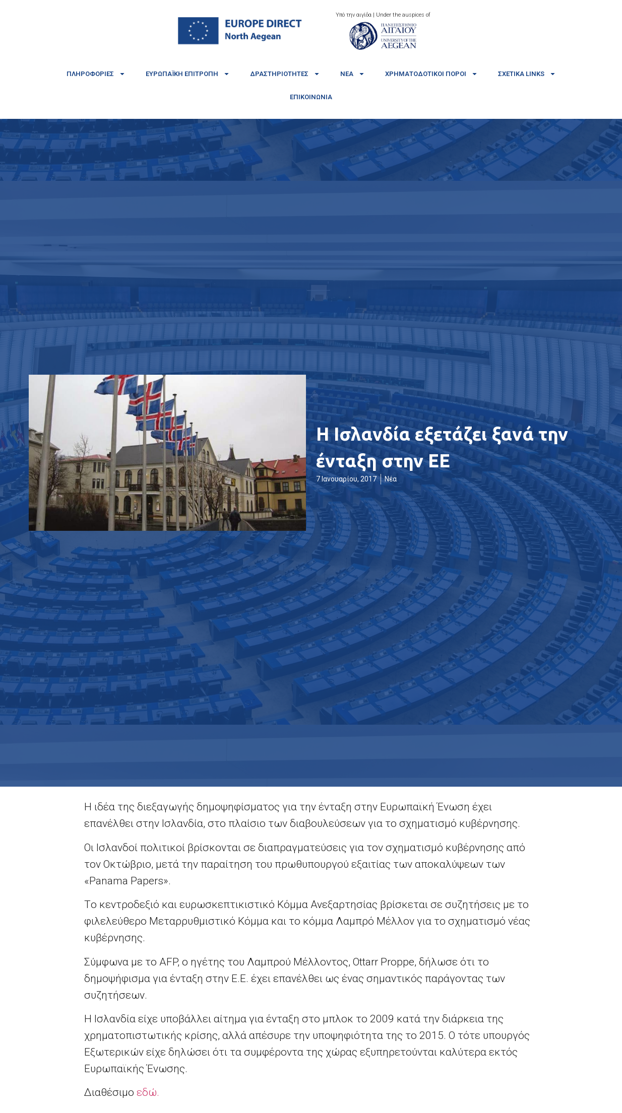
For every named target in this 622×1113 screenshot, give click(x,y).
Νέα (352, 73)
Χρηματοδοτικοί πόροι (431, 73)
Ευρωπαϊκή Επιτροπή (188, 73)
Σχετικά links (527, 73)
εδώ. (148, 1092)
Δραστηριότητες (285, 73)
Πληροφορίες (96, 73)
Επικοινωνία (311, 97)
